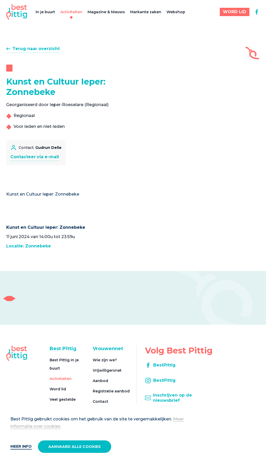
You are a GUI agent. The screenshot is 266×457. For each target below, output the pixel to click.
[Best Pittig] (16, 12)
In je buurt (45, 12)
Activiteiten (71, 12)
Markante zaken (145, 12)
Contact (100, 401)
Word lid (58, 389)
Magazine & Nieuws (106, 12)
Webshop (176, 12)
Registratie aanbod (111, 391)
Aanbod (100, 380)
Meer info (21, 446)
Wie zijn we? (105, 360)
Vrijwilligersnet (107, 370)
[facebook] (257, 12)
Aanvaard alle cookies (74, 446)
